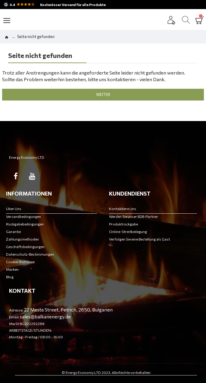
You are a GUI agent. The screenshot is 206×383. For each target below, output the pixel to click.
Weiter (103, 94)
